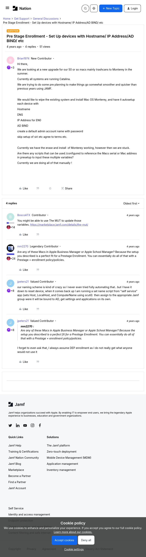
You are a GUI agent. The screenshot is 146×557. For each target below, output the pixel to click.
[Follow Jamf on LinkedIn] (18, 425)
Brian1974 (23, 58)
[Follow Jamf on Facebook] (40, 425)
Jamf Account (17, 488)
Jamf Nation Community (23, 457)
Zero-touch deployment (61, 451)
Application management (62, 463)
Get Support (21, 18)
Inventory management (61, 469)
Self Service (16, 508)
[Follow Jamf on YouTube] (25, 425)
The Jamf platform (58, 445)
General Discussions (46, 18)
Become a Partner (19, 476)
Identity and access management (29, 514)
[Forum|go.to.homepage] (22, 8)
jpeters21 (23, 281)
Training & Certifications (23, 451)
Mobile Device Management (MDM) (69, 457)
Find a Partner (17, 482)
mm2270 (22, 246)
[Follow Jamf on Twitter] (10, 425)
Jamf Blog (14, 463)
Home (6, 18)
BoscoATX (23, 215)
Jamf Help (14, 445)
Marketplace (16, 469)
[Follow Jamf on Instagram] (32, 425)
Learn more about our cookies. (73, 532)
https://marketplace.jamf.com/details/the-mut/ (59, 224)
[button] (7, 9)
